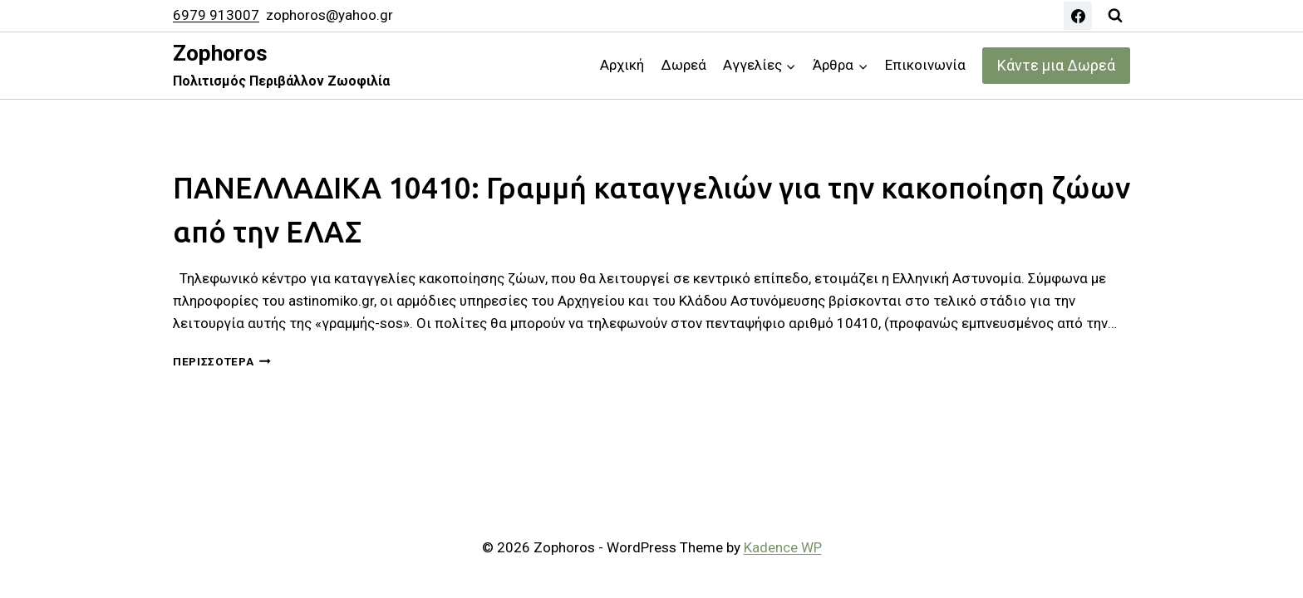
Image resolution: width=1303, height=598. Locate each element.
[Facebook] (1078, 16)
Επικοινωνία (925, 64)
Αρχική (622, 64)
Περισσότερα (222, 361)
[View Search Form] (1115, 16)
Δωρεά (683, 64)
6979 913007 (216, 15)
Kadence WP (783, 547)
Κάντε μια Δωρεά (1056, 65)
